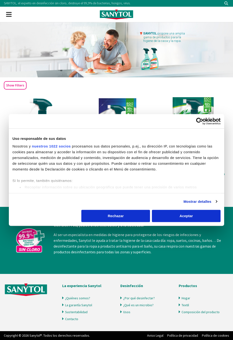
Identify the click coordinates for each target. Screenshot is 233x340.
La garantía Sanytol (78, 305)
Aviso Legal (155, 335)
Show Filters (15, 85)
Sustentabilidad (76, 312)
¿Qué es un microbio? (138, 305)
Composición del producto (201, 312)
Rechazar (116, 216)
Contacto (71, 319)
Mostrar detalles (197, 201)
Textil (185, 305)
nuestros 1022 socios (51, 146)
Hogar (186, 298)
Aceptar (186, 216)
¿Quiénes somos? (77, 298)
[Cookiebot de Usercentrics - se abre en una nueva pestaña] (200, 121)
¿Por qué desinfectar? (139, 298)
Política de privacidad (182, 335)
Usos (126, 312)
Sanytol (116, 14)
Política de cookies (215, 335)
